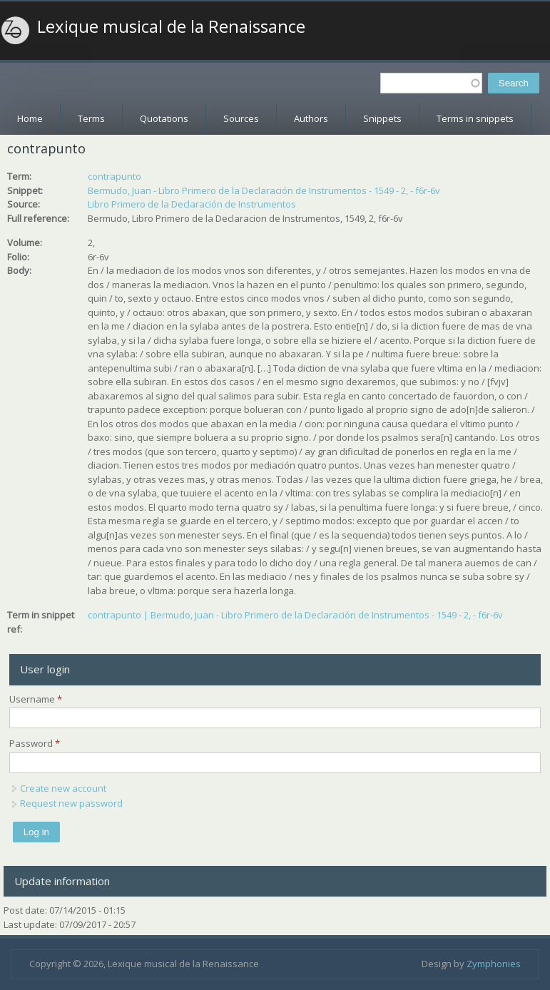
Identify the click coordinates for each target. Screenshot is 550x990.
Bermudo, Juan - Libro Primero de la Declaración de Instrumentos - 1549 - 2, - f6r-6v (264, 190)
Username (35, 699)
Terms (91, 118)
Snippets (382, 118)
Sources (241, 118)
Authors (311, 118)
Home (30, 118)
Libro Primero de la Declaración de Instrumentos (192, 204)
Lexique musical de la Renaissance (171, 26)
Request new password (71, 803)
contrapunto (114, 176)
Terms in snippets (475, 118)
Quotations (164, 118)
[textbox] (431, 83)
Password (34, 743)
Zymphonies (494, 963)
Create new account (63, 788)
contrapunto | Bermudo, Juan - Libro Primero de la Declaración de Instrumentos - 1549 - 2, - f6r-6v (295, 614)
